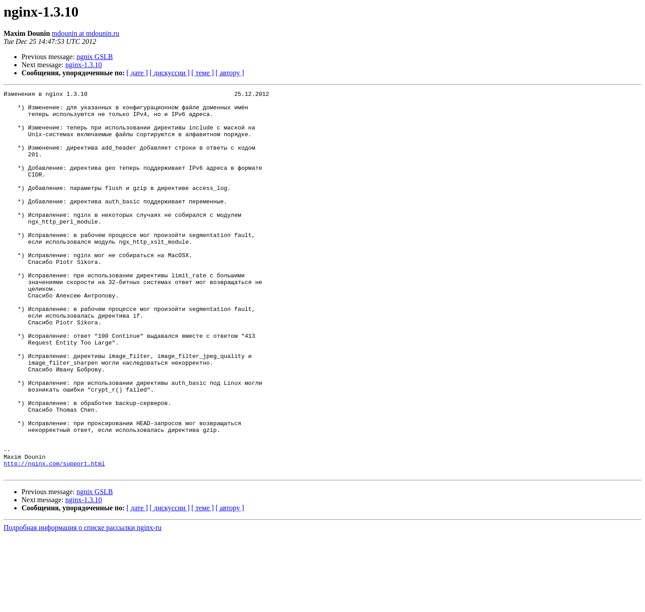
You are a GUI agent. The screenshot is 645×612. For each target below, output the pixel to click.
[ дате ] (137, 73)
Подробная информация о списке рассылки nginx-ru (83, 604)
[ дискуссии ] (169, 73)
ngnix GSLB (95, 56)
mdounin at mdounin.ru (86, 33)
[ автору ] (229, 73)
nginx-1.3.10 (83, 65)
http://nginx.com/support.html (54, 538)
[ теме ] (202, 73)
